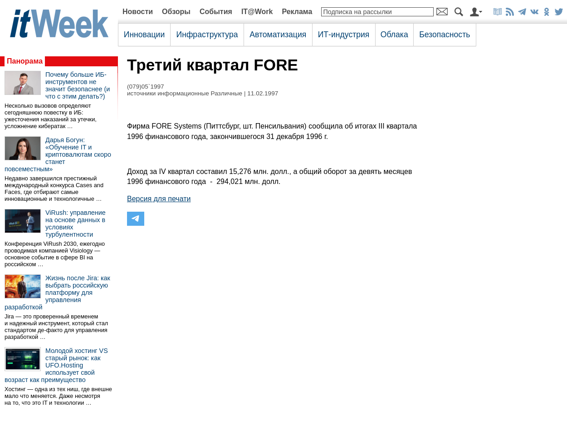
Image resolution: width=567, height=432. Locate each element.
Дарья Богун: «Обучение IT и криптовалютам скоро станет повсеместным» (58, 154)
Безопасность (444, 34)
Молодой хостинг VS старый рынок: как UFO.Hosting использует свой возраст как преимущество (56, 365)
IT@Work (257, 11)
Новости (137, 11)
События (216, 11)
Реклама (297, 11)
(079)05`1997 (145, 86)
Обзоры (176, 11)
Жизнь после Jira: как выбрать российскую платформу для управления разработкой (57, 292)
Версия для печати (159, 199)
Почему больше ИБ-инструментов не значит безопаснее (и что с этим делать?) (77, 85)
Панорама (25, 61)
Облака (394, 34)
